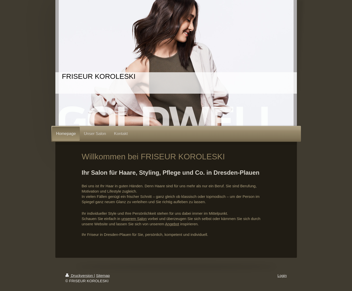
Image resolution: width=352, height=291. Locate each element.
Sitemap (103, 275)
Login (282, 275)
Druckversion (79, 275)
